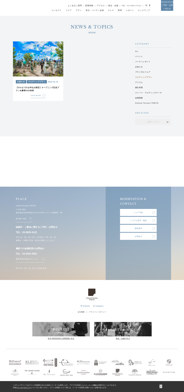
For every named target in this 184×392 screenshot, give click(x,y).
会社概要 (81, 312)
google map (21, 218)
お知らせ (139, 67)
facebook (85, 307)
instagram (98, 307)
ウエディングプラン (144, 77)
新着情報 (89, 5)
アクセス (101, 5)
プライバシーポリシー (97, 312)
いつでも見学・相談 (138, 221)
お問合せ (138, 239)
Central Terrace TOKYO (147, 103)
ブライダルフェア (143, 72)
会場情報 (139, 98)
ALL (136, 51)
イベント (139, 57)
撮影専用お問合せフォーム (27, 259)
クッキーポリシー (24, 387)
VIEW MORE (36, 95)
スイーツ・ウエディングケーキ (149, 93)
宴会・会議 (113, 5)
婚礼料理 (139, 88)
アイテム (139, 82)
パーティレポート (143, 62)
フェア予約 (138, 213)
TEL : (131, 5)
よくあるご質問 (75, 5)
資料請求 (138, 230)
